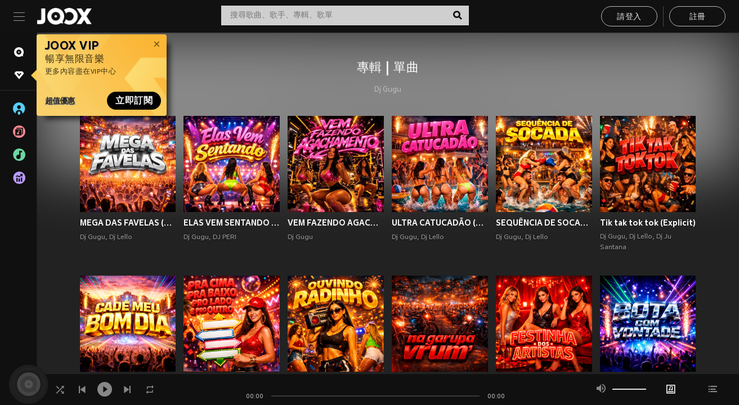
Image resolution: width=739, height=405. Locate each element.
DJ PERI (224, 237)
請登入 (629, 17)
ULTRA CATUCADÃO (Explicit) (440, 222)
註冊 (697, 17)
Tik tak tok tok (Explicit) (648, 222)
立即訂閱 (134, 100)
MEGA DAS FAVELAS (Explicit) (128, 222)
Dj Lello (120, 237)
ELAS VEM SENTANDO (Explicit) (231, 222)
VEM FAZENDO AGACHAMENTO (336, 222)
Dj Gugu (387, 90)
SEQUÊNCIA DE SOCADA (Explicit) (544, 222)
